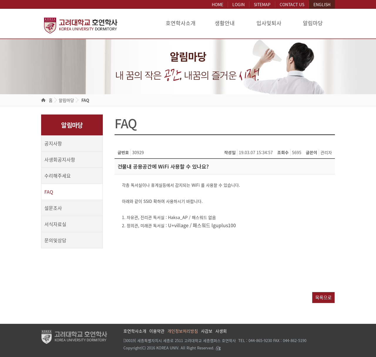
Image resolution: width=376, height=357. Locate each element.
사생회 (221, 331)
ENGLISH (321, 4)
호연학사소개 (181, 23)
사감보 (206, 331)
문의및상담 (55, 240)
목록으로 (323, 297)
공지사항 (53, 143)
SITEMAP (262, 4)
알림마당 (313, 23)
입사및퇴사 (268, 23)
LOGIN (238, 4)
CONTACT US (292, 4)
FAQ (85, 100)
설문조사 (53, 207)
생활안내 (225, 23)
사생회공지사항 (59, 159)
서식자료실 (55, 224)
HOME (217, 4)
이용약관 (156, 331)
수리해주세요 (57, 175)
